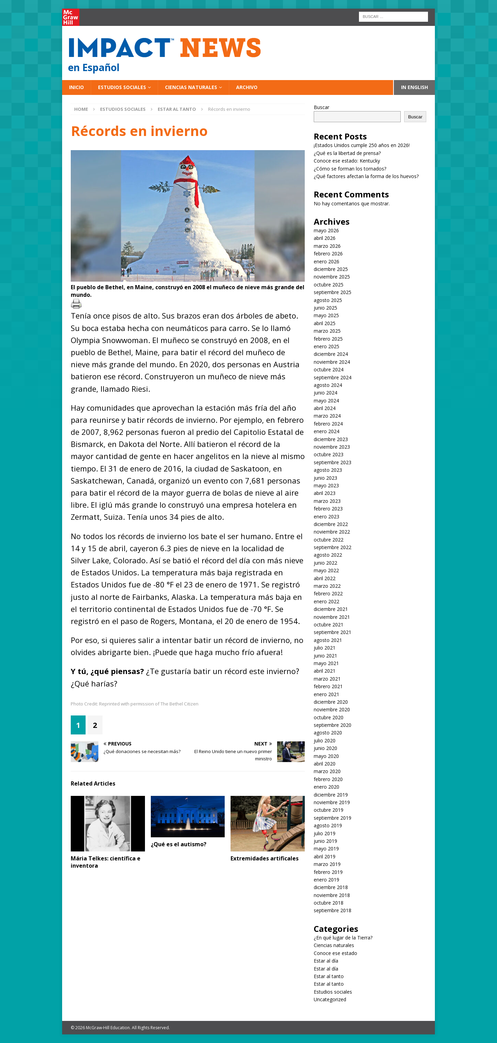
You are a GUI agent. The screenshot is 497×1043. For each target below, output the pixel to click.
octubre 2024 (328, 369)
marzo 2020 (327, 771)
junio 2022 (325, 562)
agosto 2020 (328, 732)
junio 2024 (325, 392)
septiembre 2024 (332, 377)
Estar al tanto (329, 976)
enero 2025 (326, 346)
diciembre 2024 (331, 354)
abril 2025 (324, 323)
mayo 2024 (326, 400)
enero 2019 (326, 879)
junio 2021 (325, 655)
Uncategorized (330, 999)
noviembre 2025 (332, 276)
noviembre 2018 (332, 895)
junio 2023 (325, 478)
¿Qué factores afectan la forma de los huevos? (366, 176)
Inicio (76, 87)
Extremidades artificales (265, 858)
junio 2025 (325, 307)
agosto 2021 (328, 640)
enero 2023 (326, 516)
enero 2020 (326, 786)
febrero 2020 (328, 779)
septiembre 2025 (332, 292)
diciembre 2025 (331, 269)
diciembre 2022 (331, 524)
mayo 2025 (326, 315)
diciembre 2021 (331, 609)
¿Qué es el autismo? (178, 844)
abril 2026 (324, 238)
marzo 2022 (327, 586)
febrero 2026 (328, 253)
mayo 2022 (326, 570)
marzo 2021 (327, 678)
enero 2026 (326, 261)
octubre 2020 (328, 717)
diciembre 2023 (331, 439)
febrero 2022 (328, 593)
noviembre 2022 (332, 531)
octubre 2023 (328, 454)
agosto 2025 (328, 300)
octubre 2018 (328, 902)
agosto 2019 (328, 825)
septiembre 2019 (332, 818)
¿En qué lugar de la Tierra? (343, 937)
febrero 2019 (328, 872)
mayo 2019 (326, 848)
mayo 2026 (326, 230)
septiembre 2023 (332, 462)
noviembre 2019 (332, 802)
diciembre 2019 (331, 794)
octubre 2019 (328, 810)
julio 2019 (324, 833)
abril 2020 (324, 763)
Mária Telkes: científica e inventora (105, 862)
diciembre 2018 (331, 887)
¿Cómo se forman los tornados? (350, 168)
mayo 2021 (326, 663)
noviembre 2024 (332, 362)
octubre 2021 (328, 624)
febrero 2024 (328, 423)
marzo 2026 (327, 246)
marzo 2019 (327, 864)
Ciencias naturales (191, 87)
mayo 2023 (326, 485)
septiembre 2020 (332, 725)
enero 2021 (326, 694)
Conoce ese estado (335, 953)
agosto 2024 (328, 385)
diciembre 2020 (331, 702)
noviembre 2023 (332, 446)
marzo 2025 (327, 331)
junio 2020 (325, 748)
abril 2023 (324, 493)
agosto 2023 (328, 470)
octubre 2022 (328, 539)
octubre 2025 (328, 284)
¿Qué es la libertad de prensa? (347, 153)
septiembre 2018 (332, 910)
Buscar (321, 107)
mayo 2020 (326, 756)
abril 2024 (324, 408)
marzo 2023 (327, 501)
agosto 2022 (328, 555)
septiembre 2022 (332, 547)
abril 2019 (324, 856)
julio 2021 (324, 647)
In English (414, 87)
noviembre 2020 (332, 709)
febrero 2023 (328, 508)
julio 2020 (324, 740)
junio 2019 (325, 841)
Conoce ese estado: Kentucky (347, 160)
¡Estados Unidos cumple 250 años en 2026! (362, 145)
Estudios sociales (122, 87)
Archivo (246, 87)
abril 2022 (324, 578)
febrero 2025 (328, 338)
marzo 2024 (327, 415)
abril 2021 (324, 670)
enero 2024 (326, 431)
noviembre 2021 (332, 617)
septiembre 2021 (332, 632)
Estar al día (326, 960)
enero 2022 (326, 601)
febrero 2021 (328, 686)
